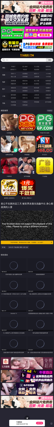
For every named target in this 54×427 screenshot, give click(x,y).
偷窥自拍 (13, 88)
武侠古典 (48, 95)
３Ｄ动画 (48, 73)
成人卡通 (36, 80)
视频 (3, 75)
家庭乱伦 (24, 95)
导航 (3, 103)
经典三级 (24, 83)
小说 (3, 96)
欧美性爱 (48, 80)
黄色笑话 (36, 98)
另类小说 (24, 98)
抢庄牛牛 (48, 69)
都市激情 (13, 95)
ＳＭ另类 (48, 76)
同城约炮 (13, 102)
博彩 (3, 68)
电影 (3, 82)
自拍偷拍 (24, 73)
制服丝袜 (13, 83)
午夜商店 (24, 102)
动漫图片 (48, 88)
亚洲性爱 (13, 80)
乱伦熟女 (36, 83)
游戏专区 (48, 66)
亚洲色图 (24, 88)
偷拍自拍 (24, 80)
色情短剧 (24, 105)
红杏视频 (13, 105)
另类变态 (48, 83)
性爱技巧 (48, 98)
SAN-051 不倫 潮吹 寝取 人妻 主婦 (18, 247)
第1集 (3, 247)
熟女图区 (36, 91)
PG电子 (13, 66)
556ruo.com (27, 55)
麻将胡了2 (13, 69)
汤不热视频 (48, 102)
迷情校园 (13, 98)
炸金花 (25, 69)
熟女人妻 (13, 76)
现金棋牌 (36, 69)
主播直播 (36, 76)
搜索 (49, 60)
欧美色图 (36, 88)
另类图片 (48, 91)
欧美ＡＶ (36, 73)
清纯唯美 (24, 91)
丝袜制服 (24, 76)
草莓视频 (36, 102)
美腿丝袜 (13, 91)
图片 (3, 89)
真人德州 (24, 66)
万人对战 (36, 66)
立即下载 (39, 423)
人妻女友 (36, 95)
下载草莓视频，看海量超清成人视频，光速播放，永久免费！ (31, 242)
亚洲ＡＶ (13, 73)
